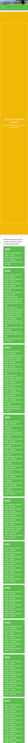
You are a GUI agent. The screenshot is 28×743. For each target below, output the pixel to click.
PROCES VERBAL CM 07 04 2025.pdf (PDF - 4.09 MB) (13, 323)
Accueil (5, 125)
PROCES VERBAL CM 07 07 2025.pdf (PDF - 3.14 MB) (13, 303)
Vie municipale (13, 125)
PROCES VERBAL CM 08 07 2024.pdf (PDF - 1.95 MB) (13, 371)
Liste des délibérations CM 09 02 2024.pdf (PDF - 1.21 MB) (13, 408)
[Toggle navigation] (3, 7)
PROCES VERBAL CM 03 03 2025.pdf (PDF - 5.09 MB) (13, 334)
